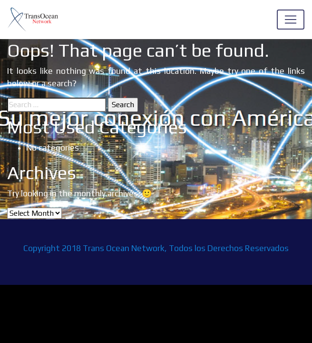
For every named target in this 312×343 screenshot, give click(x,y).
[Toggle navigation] (290, 20)
